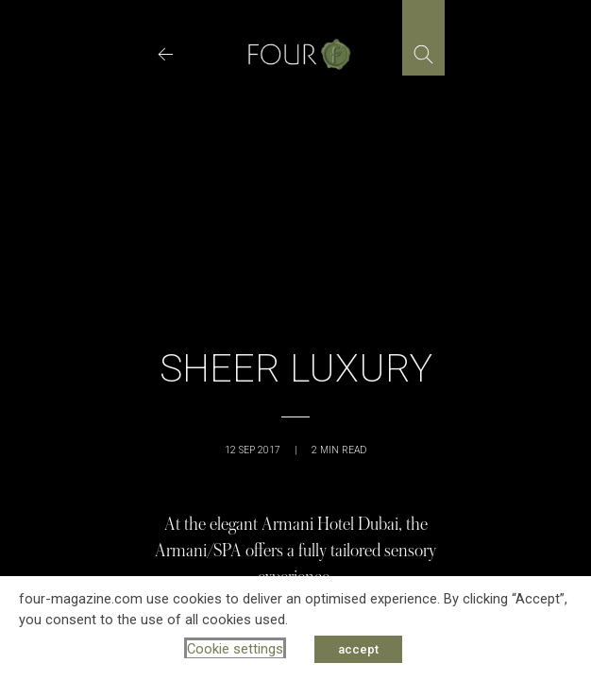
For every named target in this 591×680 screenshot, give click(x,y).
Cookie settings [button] (235, 648)
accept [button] (358, 649)
